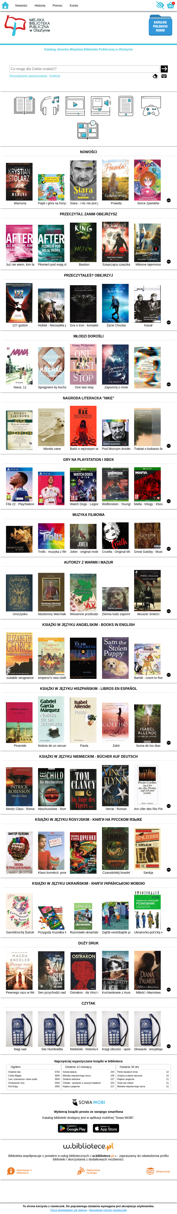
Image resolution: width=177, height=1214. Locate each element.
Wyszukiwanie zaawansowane (28, 75)
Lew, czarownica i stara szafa (22, 1079)
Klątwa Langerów (71, 1086)
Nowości (21, 5)
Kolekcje (54, 75)
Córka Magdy (15, 1075)
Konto (74, 5)
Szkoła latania (70, 1072)
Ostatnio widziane (71, 1079)
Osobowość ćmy (16, 1083)
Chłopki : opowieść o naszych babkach (82, 1083)
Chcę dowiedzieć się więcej (68, 1210)
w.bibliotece (103, 1156)
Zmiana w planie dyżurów (129, 1075)
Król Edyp (13, 1086)
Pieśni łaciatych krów (127, 1072)
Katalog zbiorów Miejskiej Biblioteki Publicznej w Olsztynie (88, 49)
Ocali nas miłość (125, 1083)
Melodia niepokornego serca (77, 1075)
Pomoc (57, 5)
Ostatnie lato (14, 1072)
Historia (40, 5)
